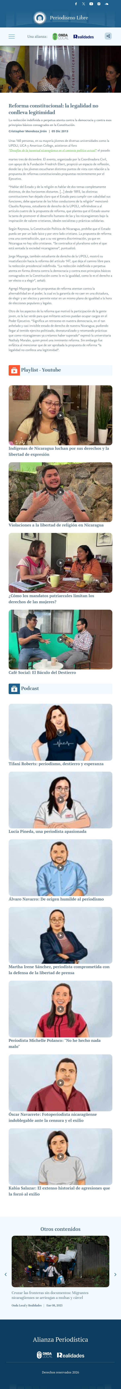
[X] (83, 3)
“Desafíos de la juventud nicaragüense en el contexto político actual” (53, 150)
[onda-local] (60, 37)
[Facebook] (76, 3)
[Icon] (106, 3)
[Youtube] (91, 3)
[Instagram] (99, 3)
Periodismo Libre (69, 17)
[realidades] (84, 37)
